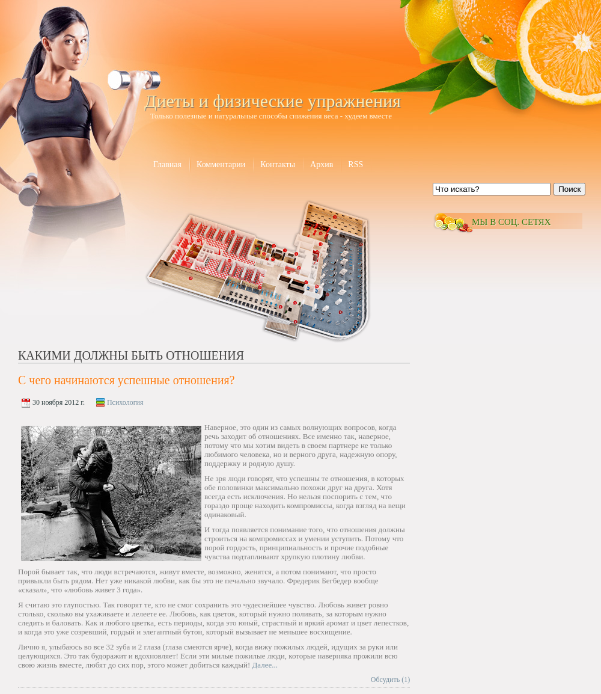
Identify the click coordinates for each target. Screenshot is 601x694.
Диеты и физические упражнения (272, 101)
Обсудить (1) (390, 679)
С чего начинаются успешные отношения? (126, 380)
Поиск (569, 189)
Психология (125, 402)
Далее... (265, 664)
